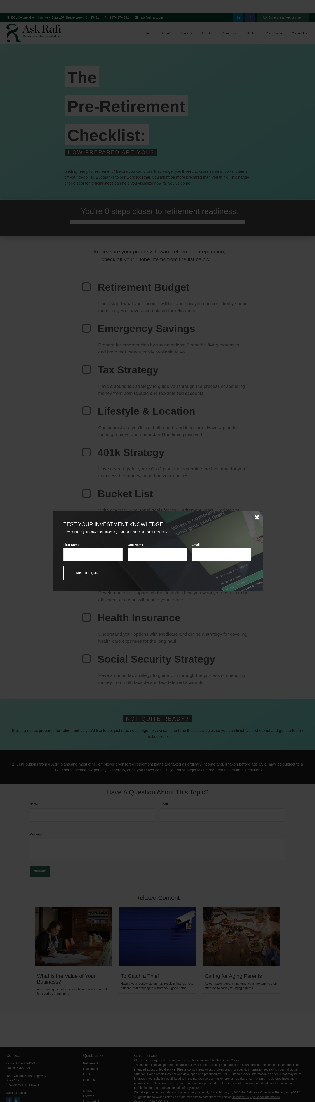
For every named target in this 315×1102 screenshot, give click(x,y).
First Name (71, 545)
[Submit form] (86, 573)
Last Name (135, 545)
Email (196, 545)
